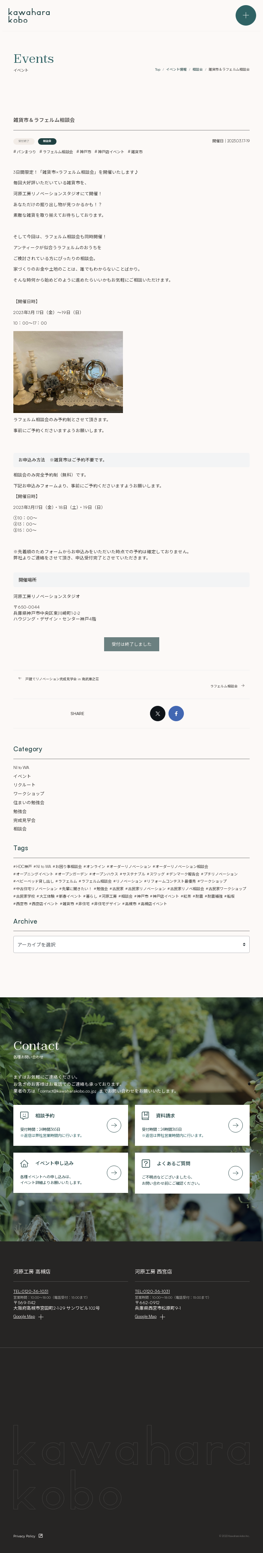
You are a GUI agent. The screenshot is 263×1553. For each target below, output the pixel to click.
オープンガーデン (73, 874)
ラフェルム (67, 881)
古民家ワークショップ (227, 888)
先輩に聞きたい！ (77, 888)
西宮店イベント (45, 903)
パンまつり (26, 151)
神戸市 (85, 151)
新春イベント (70, 896)
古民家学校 (25, 896)
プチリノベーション (221, 874)
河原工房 (109, 896)
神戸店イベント (111, 151)
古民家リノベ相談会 (187, 888)
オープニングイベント (34, 874)
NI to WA (21, 767)
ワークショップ (29, 793)
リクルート (24, 784)
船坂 (231, 896)
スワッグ (157, 874)
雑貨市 (136, 151)
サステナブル (134, 874)
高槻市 (130, 903)
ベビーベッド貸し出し (35, 881)
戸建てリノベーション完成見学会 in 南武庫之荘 (62, 679)
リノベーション (129, 881)
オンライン (95, 866)
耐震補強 (215, 896)
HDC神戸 (24, 866)
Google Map (24, 1316)
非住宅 (84, 903)
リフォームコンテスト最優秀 (171, 881)
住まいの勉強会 (29, 802)
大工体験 (46, 896)
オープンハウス (105, 874)
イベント (22, 776)
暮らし (91, 896)
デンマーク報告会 (184, 874)
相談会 (47, 141)
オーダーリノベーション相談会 (181, 866)
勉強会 (20, 811)
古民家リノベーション (147, 888)
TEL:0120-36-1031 (30, 1291)
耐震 (199, 896)
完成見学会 (24, 820)
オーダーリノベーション (130, 866)
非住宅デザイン (107, 903)
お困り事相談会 (68, 866)
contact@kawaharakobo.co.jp (67, 1091)
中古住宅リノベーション (37, 888)
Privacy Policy (24, 1536)
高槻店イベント (154, 903)
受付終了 (23, 141)
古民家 (118, 888)
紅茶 (187, 896)
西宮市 (21, 903)
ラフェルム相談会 (58, 151)
